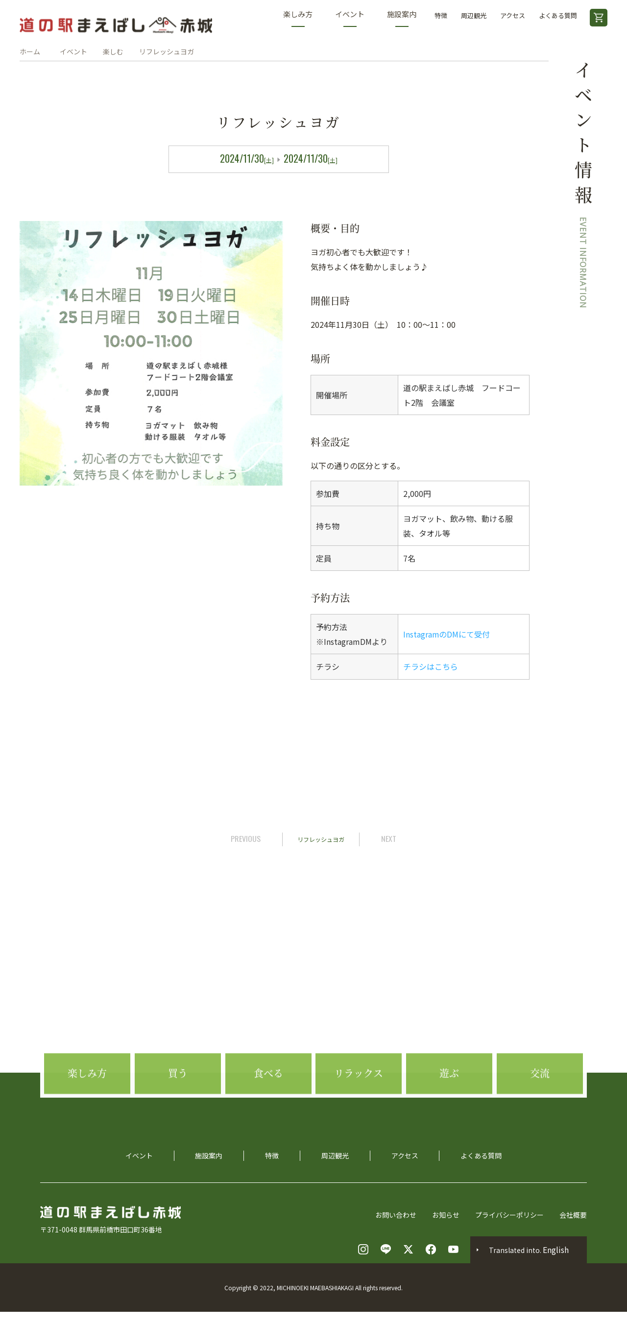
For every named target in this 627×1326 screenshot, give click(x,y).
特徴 (440, 15)
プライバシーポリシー (509, 1214)
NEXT (388, 838)
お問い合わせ (395, 1214)
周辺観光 (473, 15)
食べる (268, 1095)
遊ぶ (449, 1095)
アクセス (512, 15)
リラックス (358, 1095)
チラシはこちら (430, 666)
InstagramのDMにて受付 (446, 634)
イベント (349, 18)
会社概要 (573, 1214)
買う (178, 1095)
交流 (540, 1095)
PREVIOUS (246, 838)
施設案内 (401, 18)
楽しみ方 (298, 18)
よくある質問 (558, 15)
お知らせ (445, 1214)
